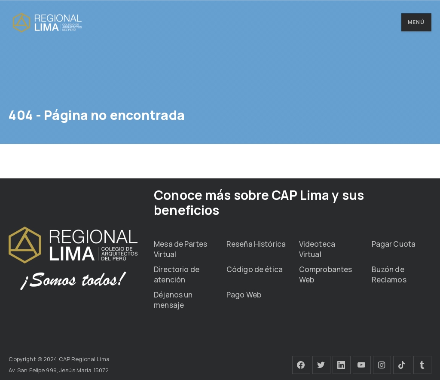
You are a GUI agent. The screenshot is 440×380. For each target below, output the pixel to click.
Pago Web (243, 295)
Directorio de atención (176, 274)
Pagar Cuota (394, 244)
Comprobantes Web (325, 274)
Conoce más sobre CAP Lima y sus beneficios (259, 202)
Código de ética (254, 269)
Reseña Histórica (256, 244)
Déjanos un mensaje (173, 300)
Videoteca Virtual (317, 249)
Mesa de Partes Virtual (180, 249)
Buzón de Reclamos (389, 274)
